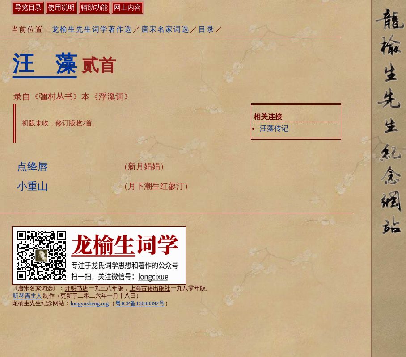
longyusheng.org (90, 303)
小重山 (32, 186)
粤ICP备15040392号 (140, 303)
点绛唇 (32, 166)
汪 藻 (45, 63)
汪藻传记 (274, 128)
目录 (207, 29)
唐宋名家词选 (165, 29)
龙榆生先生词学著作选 (92, 29)
